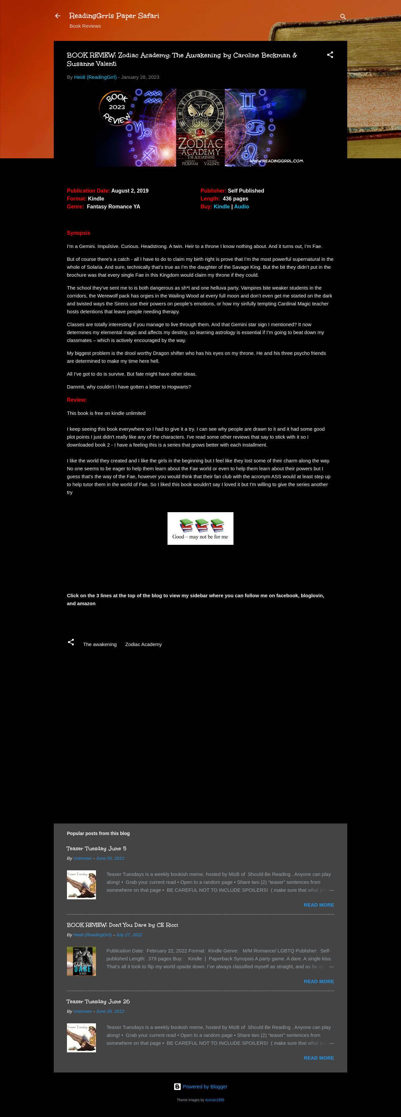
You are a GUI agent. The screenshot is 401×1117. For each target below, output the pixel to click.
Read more (319, 905)
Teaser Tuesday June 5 (96, 848)
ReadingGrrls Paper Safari (114, 15)
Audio (241, 206)
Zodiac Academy (143, 644)
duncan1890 (214, 1100)
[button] (330, 56)
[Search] (343, 18)
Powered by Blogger (200, 1086)
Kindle (222, 206)
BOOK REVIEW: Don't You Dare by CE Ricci (122, 924)
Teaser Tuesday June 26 (98, 1001)
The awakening (100, 644)
